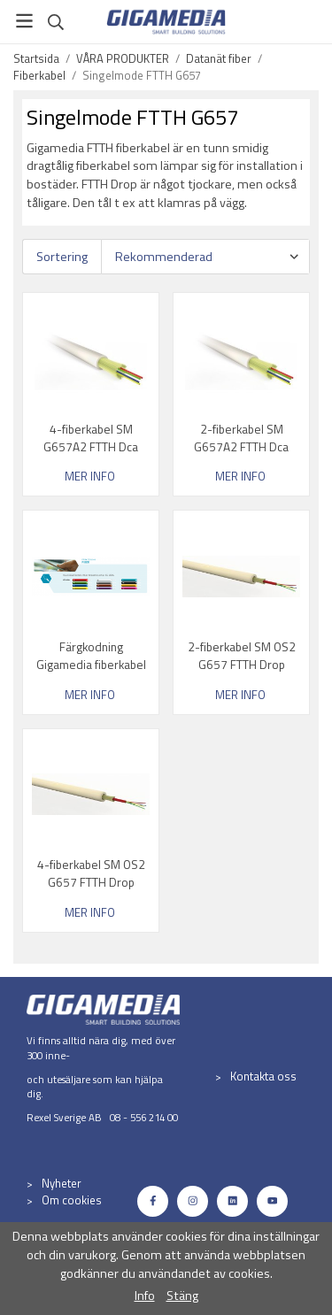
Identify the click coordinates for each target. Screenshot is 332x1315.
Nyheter (61, 1183)
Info (145, 1295)
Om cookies (72, 1200)
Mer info (90, 476)
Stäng (182, 1295)
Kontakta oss (263, 1076)
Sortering (62, 257)
